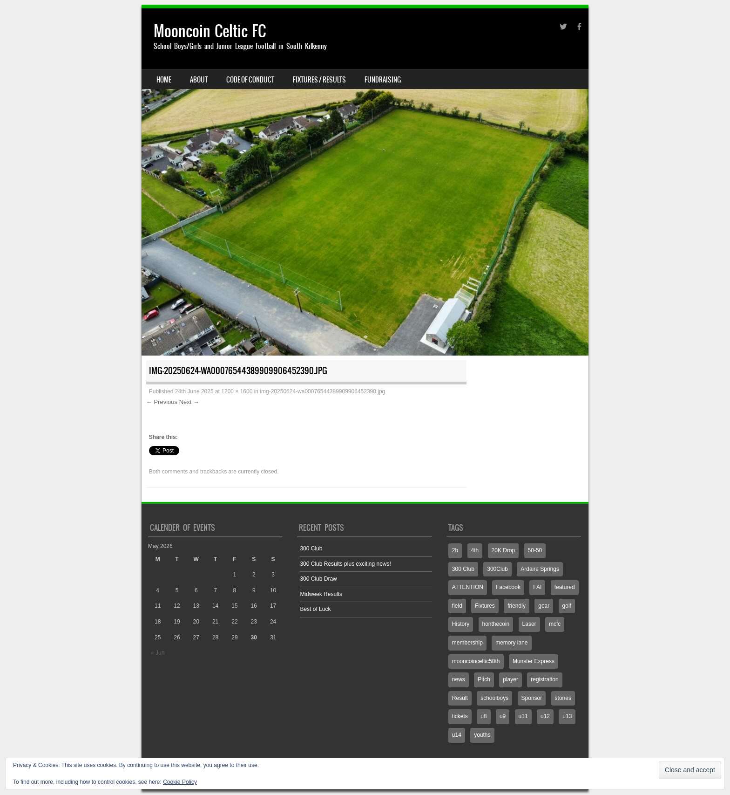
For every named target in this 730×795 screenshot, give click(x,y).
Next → (189, 401)
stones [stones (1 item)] (563, 698)
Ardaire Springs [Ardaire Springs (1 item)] (539, 569)
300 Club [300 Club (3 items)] (463, 569)
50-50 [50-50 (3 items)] (535, 550)
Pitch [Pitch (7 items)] (484, 679)
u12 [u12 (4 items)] (545, 716)
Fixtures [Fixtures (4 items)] (485, 606)
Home (163, 80)
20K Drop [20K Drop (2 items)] (503, 550)
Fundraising (383, 80)
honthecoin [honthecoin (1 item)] (496, 624)
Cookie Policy (180, 782)
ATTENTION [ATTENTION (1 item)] (467, 587)
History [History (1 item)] (460, 624)
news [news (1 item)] (458, 679)
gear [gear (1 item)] (543, 606)
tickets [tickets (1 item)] (460, 716)
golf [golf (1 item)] (566, 606)
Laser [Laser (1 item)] (529, 624)
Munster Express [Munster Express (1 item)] (533, 661)
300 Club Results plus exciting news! (345, 564)
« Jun (157, 653)
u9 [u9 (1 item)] (503, 716)
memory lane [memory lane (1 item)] (511, 642)
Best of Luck (315, 609)
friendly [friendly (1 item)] (516, 606)
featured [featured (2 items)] (564, 587)
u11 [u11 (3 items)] (523, 716)
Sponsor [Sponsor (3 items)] (531, 698)
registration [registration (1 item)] (544, 679)
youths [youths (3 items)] (482, 735)
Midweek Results (321, 594)
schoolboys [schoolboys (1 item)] (494, 698)
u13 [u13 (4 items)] (567, 716)
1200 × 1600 (236, 391)
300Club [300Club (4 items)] (497, 569)
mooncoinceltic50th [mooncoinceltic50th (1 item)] (476, 661)
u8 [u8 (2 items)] (483, 716)
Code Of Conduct (250, 80)
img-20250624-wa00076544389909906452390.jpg (322, 391)
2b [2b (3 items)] (455, 550)
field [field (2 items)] (457, 606)
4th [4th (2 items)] (475, 550)
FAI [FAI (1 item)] (537, 587)
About (199, 80)
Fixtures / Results (319, 80)
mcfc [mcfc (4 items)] (555, 624)
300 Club (311, 548)
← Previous (161, 401)
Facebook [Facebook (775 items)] (508, 587)
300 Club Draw (318, 579)
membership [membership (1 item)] (467, 642)
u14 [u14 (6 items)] (456, 735)
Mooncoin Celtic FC (210, 31)
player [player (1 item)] (510, 679)
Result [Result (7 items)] (460, 698)
